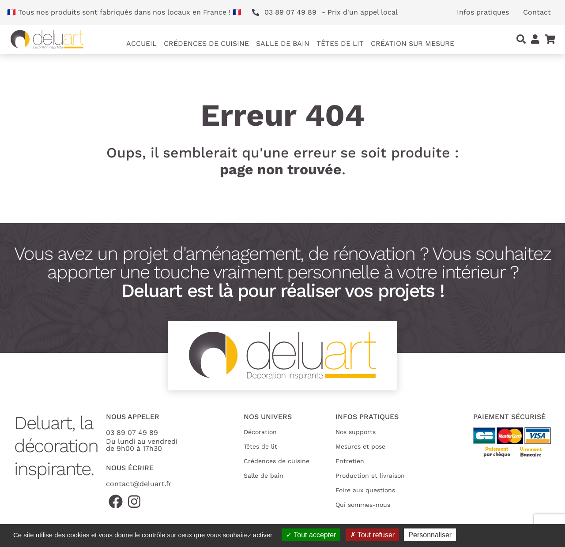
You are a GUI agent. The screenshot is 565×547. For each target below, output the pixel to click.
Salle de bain (263, 475)
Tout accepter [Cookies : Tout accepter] (311, 535)
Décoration (260, 431)
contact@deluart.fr (139, 484)
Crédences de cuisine (276, 461)
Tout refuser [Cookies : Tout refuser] (372, 535)
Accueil (141, 43)
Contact (537, 12)
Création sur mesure (412, 43)
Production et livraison (370, 475)
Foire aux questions (365, 490)
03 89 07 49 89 (132, 432)
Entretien (349, 461)
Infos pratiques (483, 12)
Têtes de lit (260, 446)
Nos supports (355, 431)
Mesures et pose (360, 446)
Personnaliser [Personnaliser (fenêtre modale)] (430, 535)
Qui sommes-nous (362, 504)
